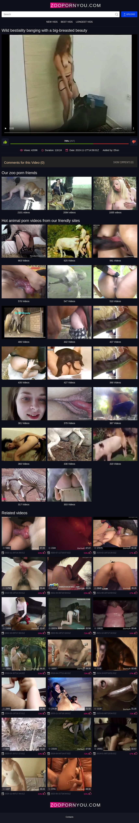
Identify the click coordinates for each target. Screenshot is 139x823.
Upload (129, 14)
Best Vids (67, 21)
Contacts (69, 817)
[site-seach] (117, 14)
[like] (5, 142)
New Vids (51, 21)
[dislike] (133, 142)
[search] (61, 14)
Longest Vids (84, 21)
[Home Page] (69, 5)
